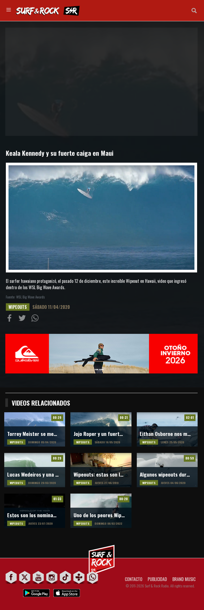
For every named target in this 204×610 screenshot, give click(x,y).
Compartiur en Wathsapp (36, 319)
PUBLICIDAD (157, 579)
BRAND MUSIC (184, 579)
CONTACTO (133, 579)
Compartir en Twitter (23, 319)
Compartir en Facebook (10, 319)
